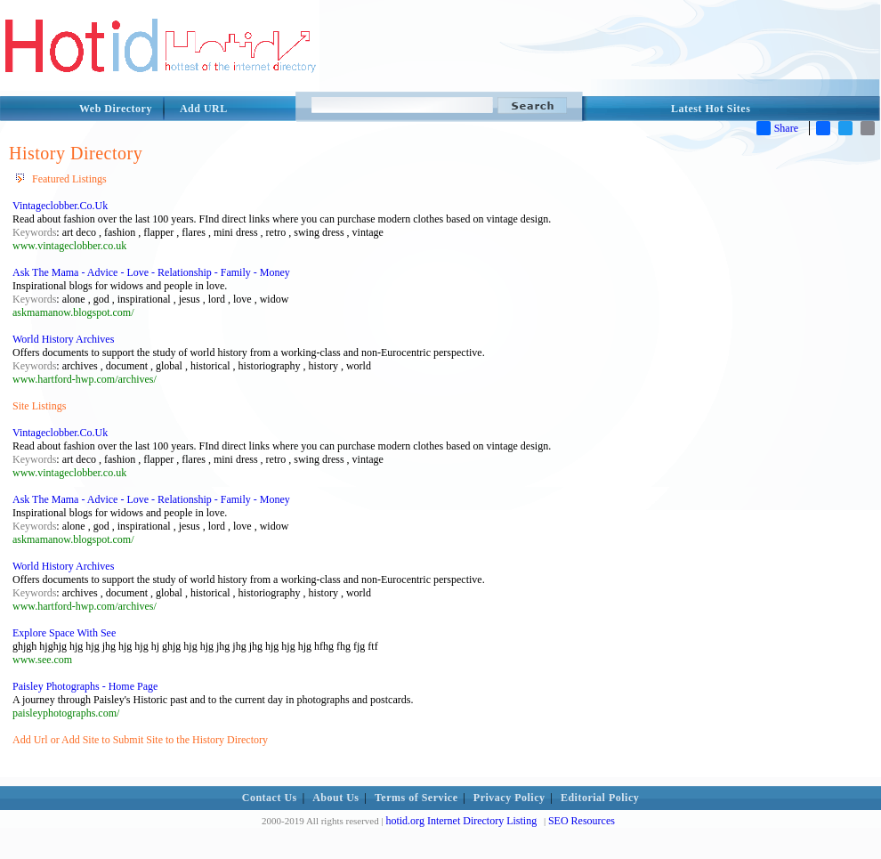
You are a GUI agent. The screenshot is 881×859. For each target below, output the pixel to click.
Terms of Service (416, 797)
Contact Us (269, 797)
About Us (335, 797)
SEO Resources (581, 820)
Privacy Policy (509, 797)
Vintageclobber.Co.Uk (60, 205)
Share (777, 128)
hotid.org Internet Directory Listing (461, 820)
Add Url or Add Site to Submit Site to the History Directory (140, 739)
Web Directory (115, 108)
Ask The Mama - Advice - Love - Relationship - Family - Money (151, 272)
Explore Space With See (64, 633)
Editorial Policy (600, 797)
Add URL (204, 108)
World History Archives (63, 339)
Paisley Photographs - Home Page (85, 686)
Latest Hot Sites (710, 108)
